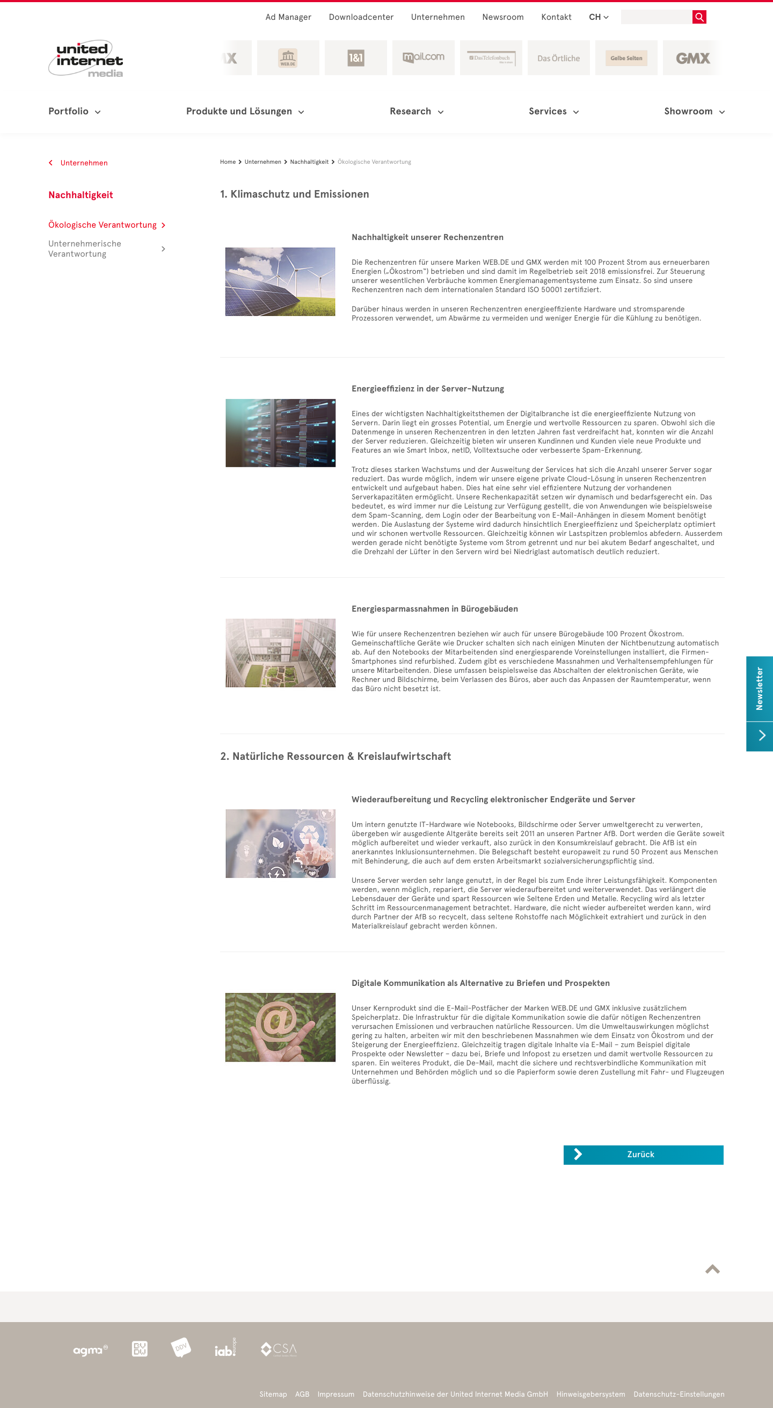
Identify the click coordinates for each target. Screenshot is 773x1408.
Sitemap (273, 1394)
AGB (302, 1394)
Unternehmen (438, 17)
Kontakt (556, 17)
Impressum (336, 1394)
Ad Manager (289, 17)
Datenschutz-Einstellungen (679, 1394)
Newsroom (503, 17)
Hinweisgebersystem (591, 1394)
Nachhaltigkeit (80, 195)
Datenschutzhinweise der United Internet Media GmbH (456, 1394)
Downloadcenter (361, 17)
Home (232, 161)
